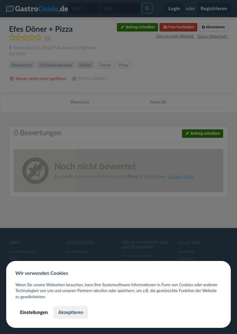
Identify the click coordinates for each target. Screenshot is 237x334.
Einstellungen (34, 312)
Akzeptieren (70, 312)
